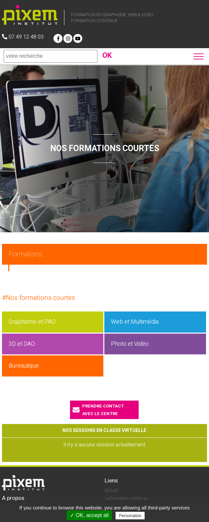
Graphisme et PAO (32, 321)
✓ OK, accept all (89, 515)
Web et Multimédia (134, 321)
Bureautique (24, 365)
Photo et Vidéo (130, 344)
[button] (199, 55)
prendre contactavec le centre (98, 410)
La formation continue (126, 498)
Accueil (111, 490)
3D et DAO (22, 344)
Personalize (130, 515)
